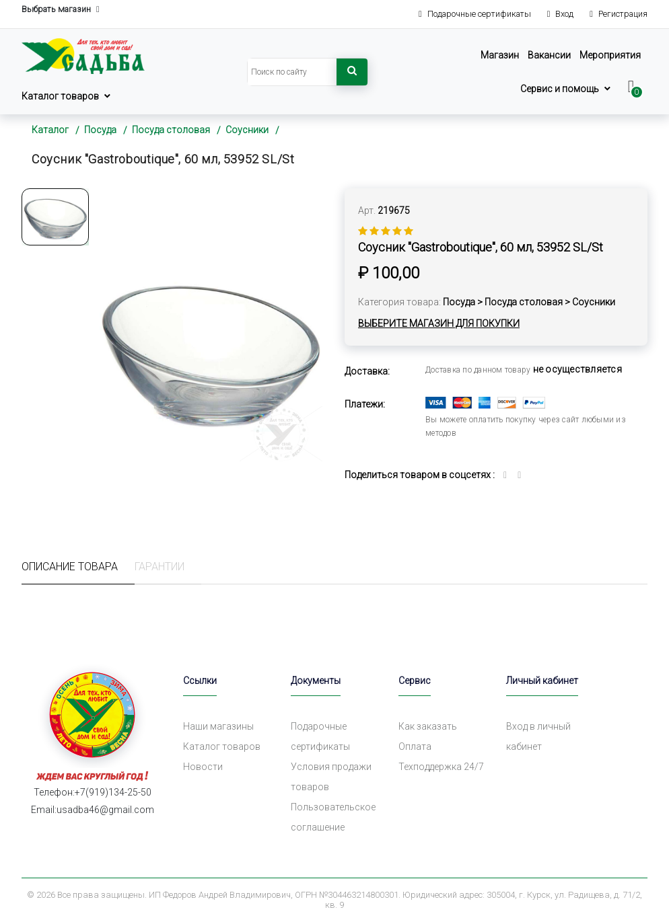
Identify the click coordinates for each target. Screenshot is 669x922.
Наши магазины (218, 726)
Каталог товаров (60, 96)
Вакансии (549, 55)
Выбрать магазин (61, 9)
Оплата (414, 746)
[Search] (292, 72)
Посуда (100, 129)
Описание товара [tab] (70, 566)
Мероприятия (610, 55)
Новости (203, 766)
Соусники (247, 129)
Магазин (500, 55)
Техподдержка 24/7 (441, 766)
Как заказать (427, 726)
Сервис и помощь (559, 88)
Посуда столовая (171, 129)
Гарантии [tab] (159, 566)
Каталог (50, 129)
